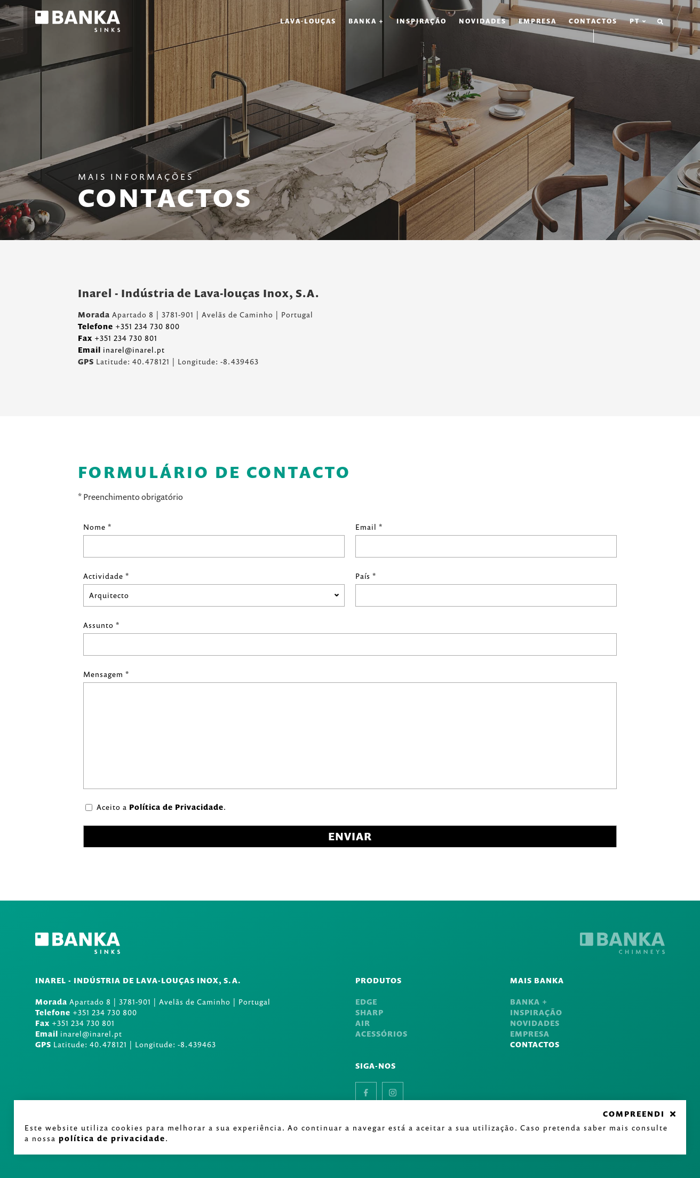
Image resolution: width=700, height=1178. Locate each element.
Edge (366, 1002)
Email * (369, 527)
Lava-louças (308, 21)
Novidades (482, 21)
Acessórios (381, 1034)
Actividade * (106, 576)
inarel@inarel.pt (121, 350)
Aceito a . (161, 807)
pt (638, 21)
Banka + (366, 21)
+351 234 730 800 (129, 326)
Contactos (593, 21)
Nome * (97, 527)
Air (362, 1023)
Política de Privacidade (176, 807)
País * (365, 576)
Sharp (369, 1012)
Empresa (537, 21)
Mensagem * (106, 674)
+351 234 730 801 (117, 338)
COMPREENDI (634, 1114)
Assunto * (101, 625)
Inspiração (421, 21)
